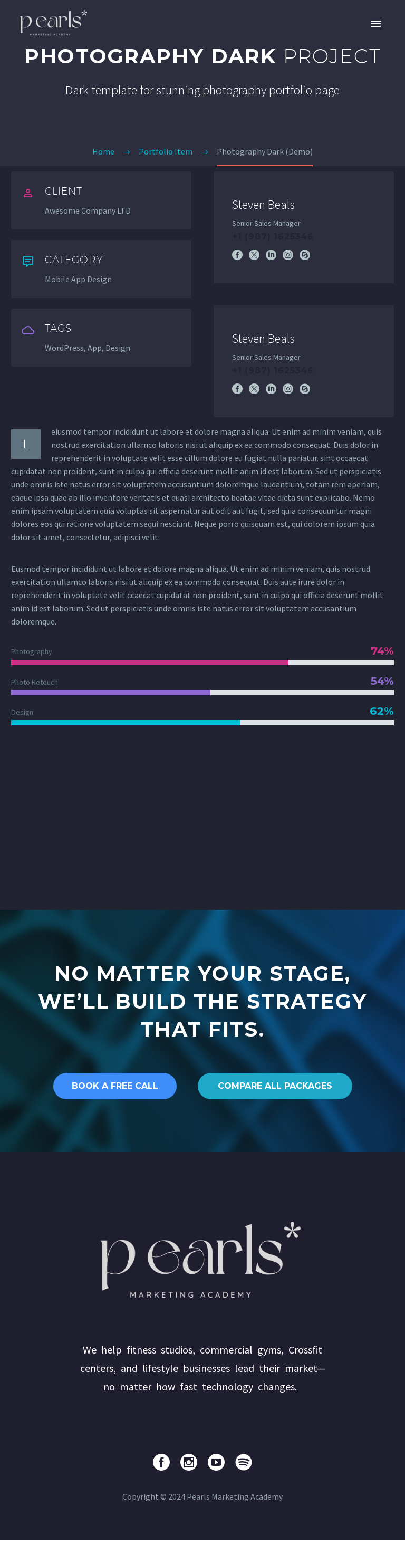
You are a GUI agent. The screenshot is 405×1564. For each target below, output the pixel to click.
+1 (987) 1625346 (273, 237)
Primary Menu (376, 24)
